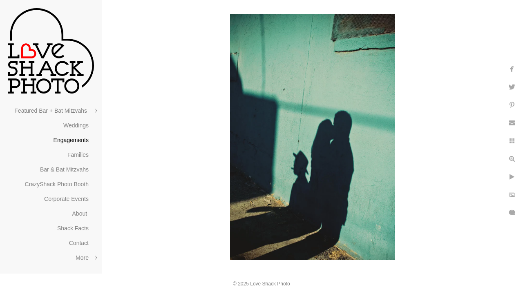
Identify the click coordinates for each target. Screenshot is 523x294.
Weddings (76, 125)
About (80, 213)
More (82, 257)
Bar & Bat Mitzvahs (64, 169)
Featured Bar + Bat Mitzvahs (51, 110)
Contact (79, 243)
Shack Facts (73, 228)
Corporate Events (66, 199)
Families (78, 154)
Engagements (71, 140)
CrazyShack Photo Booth (57, 184)
